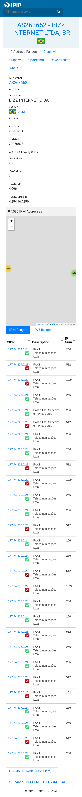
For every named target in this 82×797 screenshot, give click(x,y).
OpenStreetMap (55, 324)
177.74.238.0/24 (18, 722)
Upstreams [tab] (36, 60)
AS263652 (18, 82)
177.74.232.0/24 (18, 555)
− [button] (11, 227)
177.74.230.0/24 (18, 510)
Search (58, 11)
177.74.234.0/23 (18, 631)
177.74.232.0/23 (18, 570)
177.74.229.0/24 (18, 494)
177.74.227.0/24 (18, 434)
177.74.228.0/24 (18, 449)
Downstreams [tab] (60, 60)
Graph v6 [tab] (15, 60)
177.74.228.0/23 (18, 464)
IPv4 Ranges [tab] (18, 330)
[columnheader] (18, 340)
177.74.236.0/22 (18, 692)
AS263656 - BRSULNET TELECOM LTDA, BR (39, 782)
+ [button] (11, 221)
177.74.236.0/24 (18, 662)
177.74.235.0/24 (18, 646)
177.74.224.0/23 (18, 364)
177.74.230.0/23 (18, 525)
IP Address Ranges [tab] (23, 52)
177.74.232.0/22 (18, 586)
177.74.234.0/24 (18, 616)
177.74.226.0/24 (18, 410)
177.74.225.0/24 (18, 395)
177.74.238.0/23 (18, 738)
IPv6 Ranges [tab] (43, 330)
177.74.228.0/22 (18, 479)
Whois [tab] (13, 68)
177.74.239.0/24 (18, 753)
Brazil (18, 111)
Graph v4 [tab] (50, 52)
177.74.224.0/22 (18, 379)
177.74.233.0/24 (18, 601)
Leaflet (40, 324)
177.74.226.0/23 (18, 422)
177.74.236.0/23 (18, 677)
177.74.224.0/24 (18, 349)
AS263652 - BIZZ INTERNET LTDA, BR (41, 28)
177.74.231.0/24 (18, 540)
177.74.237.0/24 (18, 707)
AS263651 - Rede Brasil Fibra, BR (32, 771)
